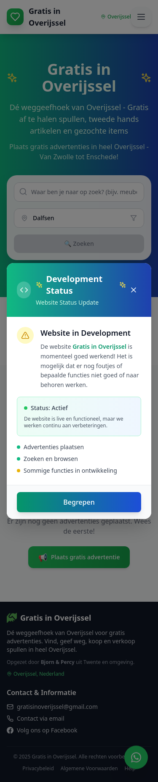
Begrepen (78, 502)
